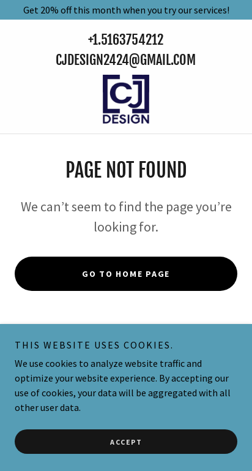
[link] (126, 99)
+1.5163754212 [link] (125, 39)
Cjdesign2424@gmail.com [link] (126, 59)
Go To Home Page (126, 273)
